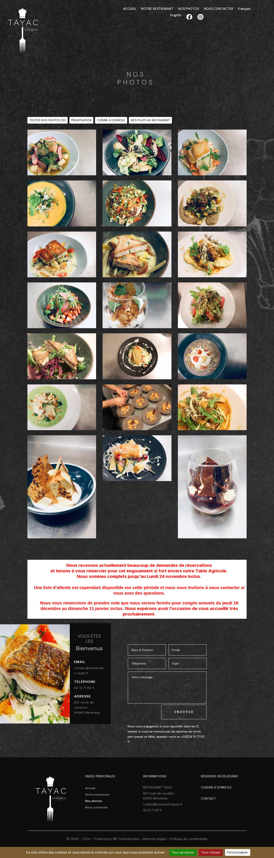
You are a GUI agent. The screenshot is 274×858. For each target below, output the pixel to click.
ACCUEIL (129, 9)
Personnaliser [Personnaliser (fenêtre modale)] (237, 852)
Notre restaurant (97, 794)
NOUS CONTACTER (218, 9)
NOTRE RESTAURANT (157, 9)
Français (244, 9)
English (175, 15)
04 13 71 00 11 (84, 688)
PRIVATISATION (81, 120)
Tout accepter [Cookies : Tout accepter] (182, 852)
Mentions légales (155, 839)
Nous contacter (96, 807)
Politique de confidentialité (189, 839)
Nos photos (93, 801)
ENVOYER (184, 712)
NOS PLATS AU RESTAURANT (150, 120)
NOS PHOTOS (188, 9)
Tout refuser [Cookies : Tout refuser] (210, 852)
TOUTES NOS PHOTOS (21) (47, 120)
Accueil (90, 788)
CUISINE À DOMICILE (111, 120)
